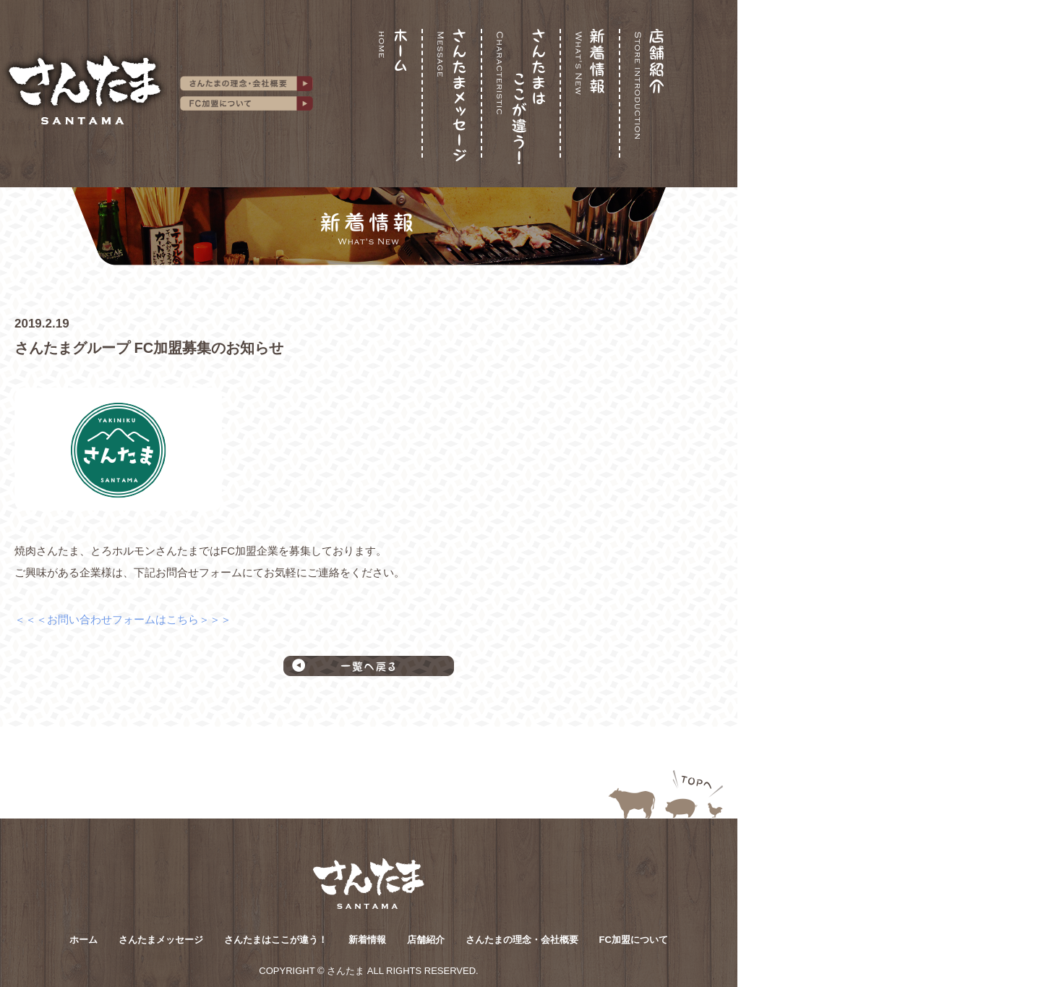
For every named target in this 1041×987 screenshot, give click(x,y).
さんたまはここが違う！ (275, 939)
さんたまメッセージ (161, 939)
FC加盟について (633, 939)
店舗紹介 (426, 939)
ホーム (83, 939)
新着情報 (367, 939)
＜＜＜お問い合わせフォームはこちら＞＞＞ (122, 619)
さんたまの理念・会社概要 (522, 939)
